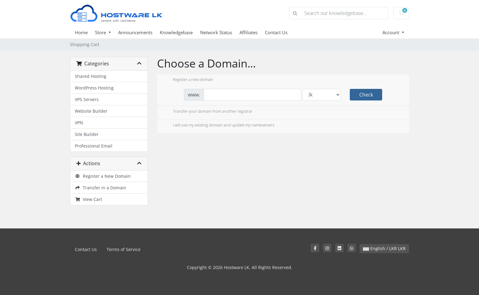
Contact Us (276, 32)
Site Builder (87, 134)
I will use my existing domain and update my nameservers (218, 125)
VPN (79, 123)
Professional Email (93, 146)
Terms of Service (124, 249)
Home (81, 32)
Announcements (135, 32)
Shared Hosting (90, 76)
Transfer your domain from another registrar (207, 111)
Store (101, 32)
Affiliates (249, 32)
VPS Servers (87, 99)
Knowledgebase (176, 32)
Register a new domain (188, 80)
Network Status (216, 32)
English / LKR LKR (384, 248)
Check (366, 94)
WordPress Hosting (94, 88)
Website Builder (91, 111)
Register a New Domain (103, 176)
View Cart (88, 199)
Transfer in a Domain (100, 188)
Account (391, 32)
